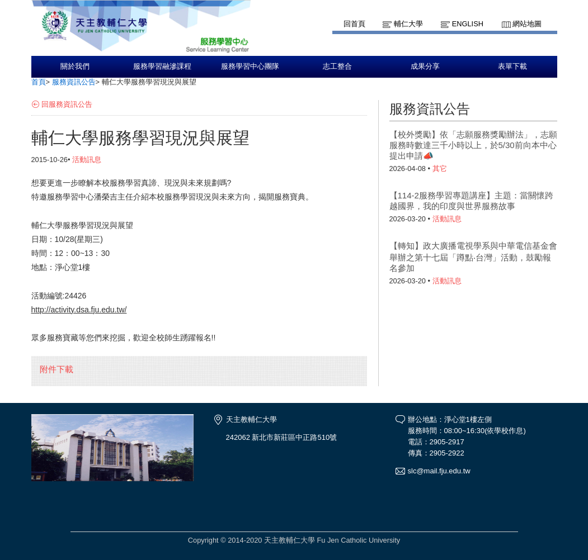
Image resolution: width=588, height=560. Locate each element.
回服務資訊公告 (66, 104)
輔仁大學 (408, 24)
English (467, 24)
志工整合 (337, 66)
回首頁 (354, 24)
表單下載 (512, 66)
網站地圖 (527, 24)
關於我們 (75, 66)
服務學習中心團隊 (250, 66)
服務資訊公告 (74, 82)
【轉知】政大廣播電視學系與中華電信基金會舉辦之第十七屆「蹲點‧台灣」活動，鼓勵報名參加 (473, 257)
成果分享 (425, 66)
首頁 (38, 82)
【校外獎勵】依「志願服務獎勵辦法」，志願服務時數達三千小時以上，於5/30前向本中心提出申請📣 (473, 145)
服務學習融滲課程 (162, 66)
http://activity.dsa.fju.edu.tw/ (79, 309)
